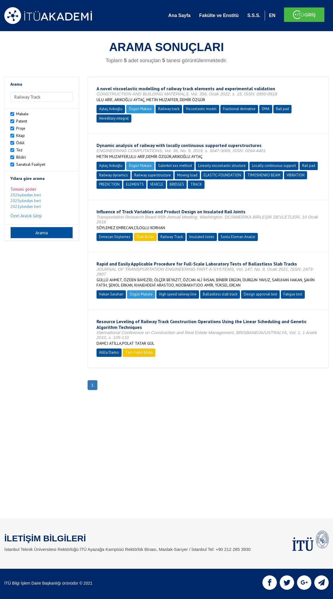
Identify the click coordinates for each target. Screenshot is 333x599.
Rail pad (282, 108)
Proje (20, 128)
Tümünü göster (23, 189)
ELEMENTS (135, 184)
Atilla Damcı (109, 352)
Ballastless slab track (220, 294)
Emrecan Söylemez (114, 236)
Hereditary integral (114, 118)
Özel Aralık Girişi (26, 215)
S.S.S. (253, 15)
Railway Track (171, 236)
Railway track (168, 108)
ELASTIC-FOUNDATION (222, 175)
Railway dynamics (113, 175)
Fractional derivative (239, 108)
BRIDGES (177, 184)
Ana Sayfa (179, 15)
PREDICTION (109, 184)
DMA (266, 108)
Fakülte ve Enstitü (219, 15)
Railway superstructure (152, 175)
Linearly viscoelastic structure (222, 165)
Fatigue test (292, 294)
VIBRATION (295, 175)
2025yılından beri (25, 200)
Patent (21, 121)
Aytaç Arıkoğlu (110, 108)
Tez (19, 149)
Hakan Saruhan (111, 294)
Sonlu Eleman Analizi (238, 236)
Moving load (187, 175)
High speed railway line (177, 294)
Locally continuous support (274, 165)
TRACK (196, 184)
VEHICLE (156, 184)
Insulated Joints (201, 236)
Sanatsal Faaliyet (30, 164)
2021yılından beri (25, 206)
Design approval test (260, 294)
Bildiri (21, 157)
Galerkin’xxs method (175, 165)
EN (272, 15)
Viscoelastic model (201, 108)
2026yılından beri (25, 194)
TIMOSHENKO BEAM (263, 175)
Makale (22, 113)
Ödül (20, 142)
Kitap (20, 135)
